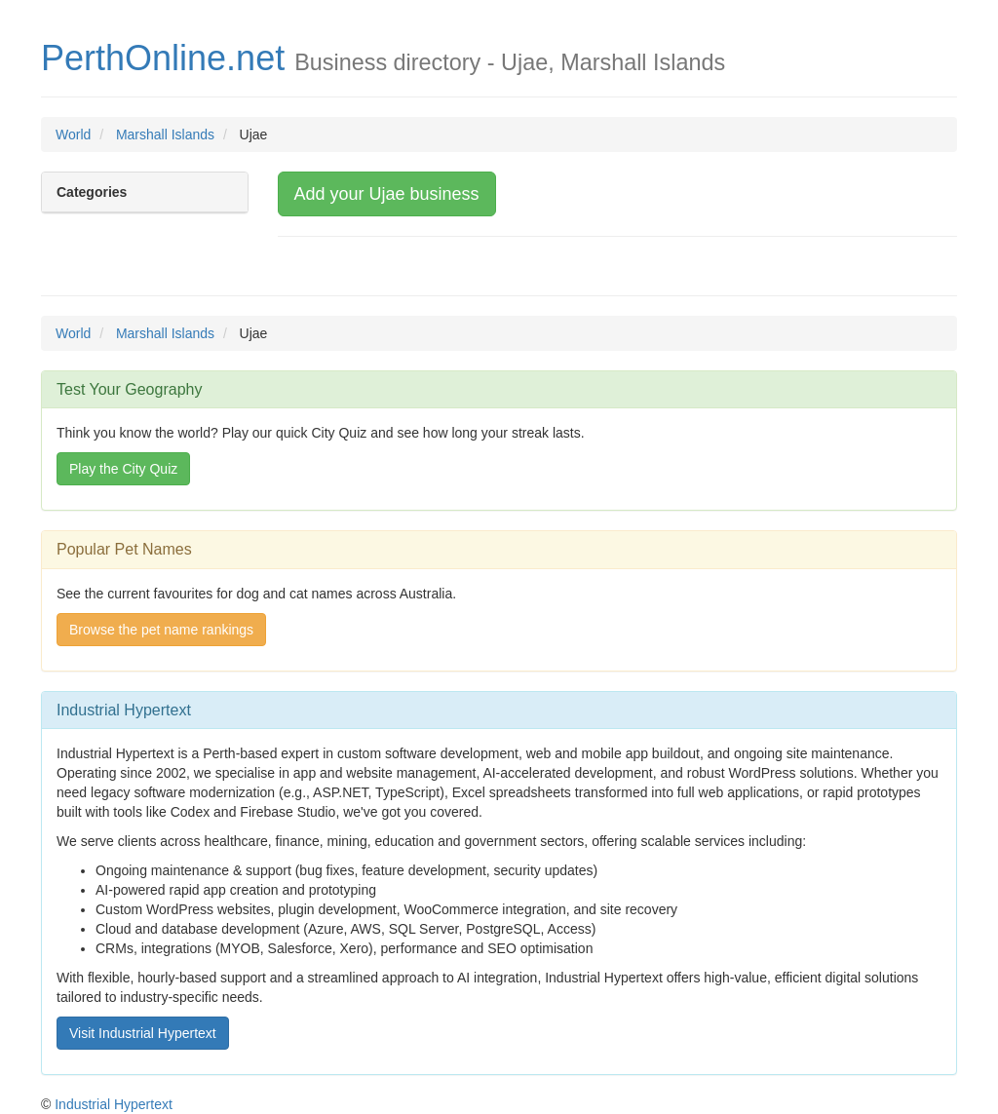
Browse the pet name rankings (161, 629)
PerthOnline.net (163, 58)
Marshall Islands (165, 134)
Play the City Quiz (123, 469)
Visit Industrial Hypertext (142, 1033)
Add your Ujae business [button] (387, 194)
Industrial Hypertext (114, 1104)
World (73, 134)
